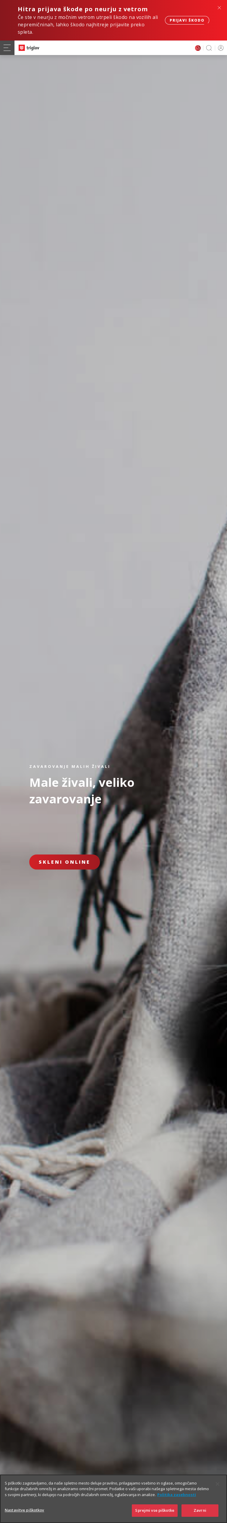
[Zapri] (217, 1491)
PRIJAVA (219, 47)
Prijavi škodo (187, 20)
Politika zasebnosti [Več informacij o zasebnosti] (176, 1501)
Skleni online (64, 862)
